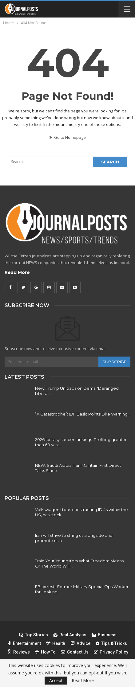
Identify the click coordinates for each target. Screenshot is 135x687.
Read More (17, 272)
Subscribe (114, 361)
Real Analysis (69, 634)
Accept (56, 680)
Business (104, 634)
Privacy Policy (111, 652)
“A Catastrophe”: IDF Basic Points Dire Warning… (82, 414)
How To (45, 652)
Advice (80, 643)
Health (55, 643)
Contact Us (75, 652)
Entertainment (24, 643)
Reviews (18, 652)
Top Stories (33, 634)
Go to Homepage (68, 137)
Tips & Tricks (111, 643)
